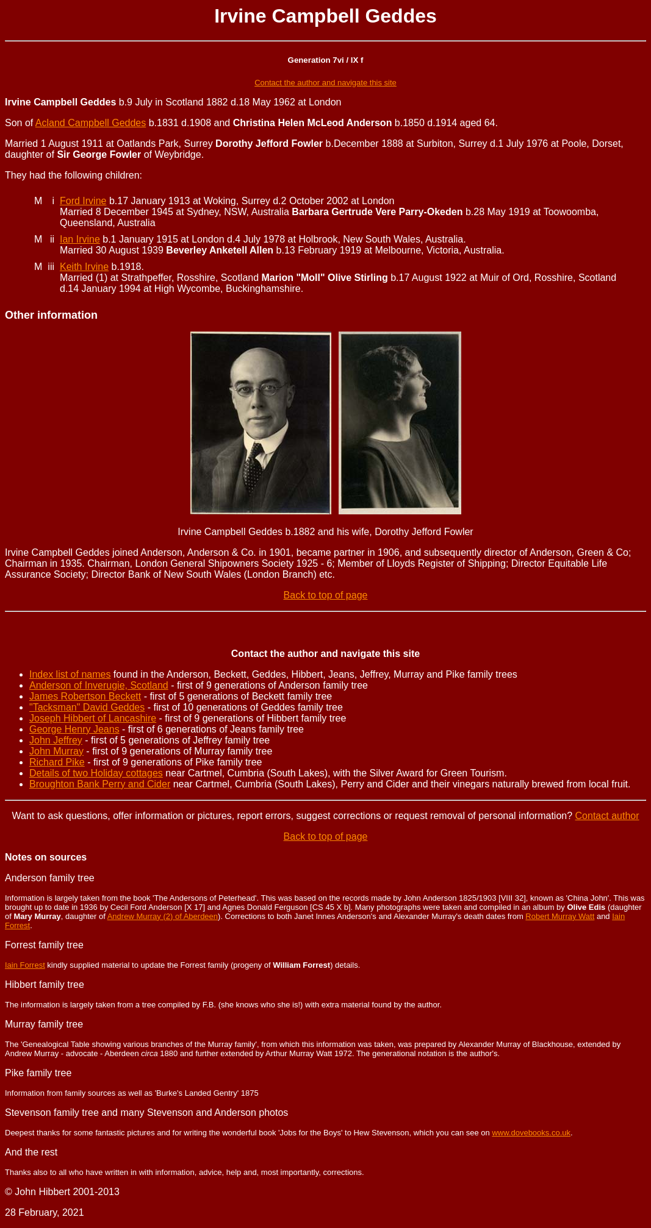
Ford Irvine (83, 201)
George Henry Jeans (74, 729)
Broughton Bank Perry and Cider (99, 784)
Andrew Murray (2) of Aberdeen (162, 916)
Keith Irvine (84, 266)
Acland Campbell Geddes (90, 123)
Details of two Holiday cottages (96, 773)
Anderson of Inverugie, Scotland (98, 685)
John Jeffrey (55, 740)
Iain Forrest (25, 965)
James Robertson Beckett (85, 696)
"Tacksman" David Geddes (87, 707)
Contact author (607, 816)
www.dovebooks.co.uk (531, 1132)
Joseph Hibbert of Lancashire (92, 718)
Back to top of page (326, 595)
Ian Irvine (80, 239)
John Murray (56, 751)
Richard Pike (57, 762)
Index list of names (69, 674)
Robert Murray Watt (559, 916)
